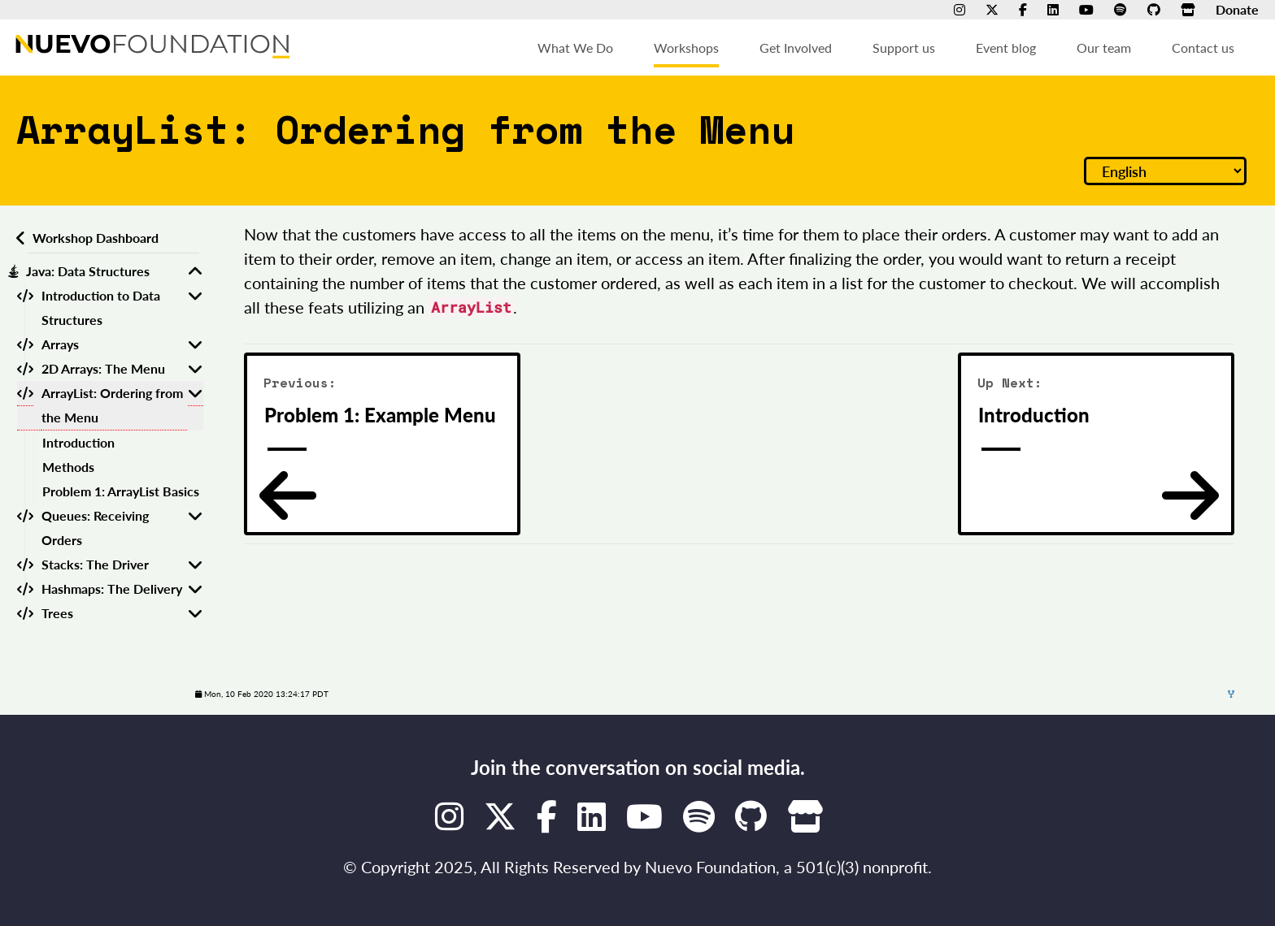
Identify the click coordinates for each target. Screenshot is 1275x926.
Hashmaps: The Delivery (111, 588)
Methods (68, 466)
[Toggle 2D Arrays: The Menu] (195, 369)
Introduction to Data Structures (100, 307)
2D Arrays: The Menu (103, 368)
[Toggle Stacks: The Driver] (195, 564)
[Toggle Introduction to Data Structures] (195, 307)
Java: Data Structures (88, 271)
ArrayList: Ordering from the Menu (112, 405)
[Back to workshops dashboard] (18, 238)
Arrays (60, 344)
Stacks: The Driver (95, 564)
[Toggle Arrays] (195, 344)
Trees (57, 613)
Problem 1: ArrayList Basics (120, 491)
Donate (1237, 9)
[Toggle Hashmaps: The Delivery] (195, 589)
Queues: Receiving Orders (95, 527)
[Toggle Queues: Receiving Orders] (195, 528)
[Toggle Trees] (195, 613)
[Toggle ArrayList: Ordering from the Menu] (195, 406)
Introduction (78, 442)
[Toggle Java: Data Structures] (195, 271)
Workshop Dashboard (96, 237)
